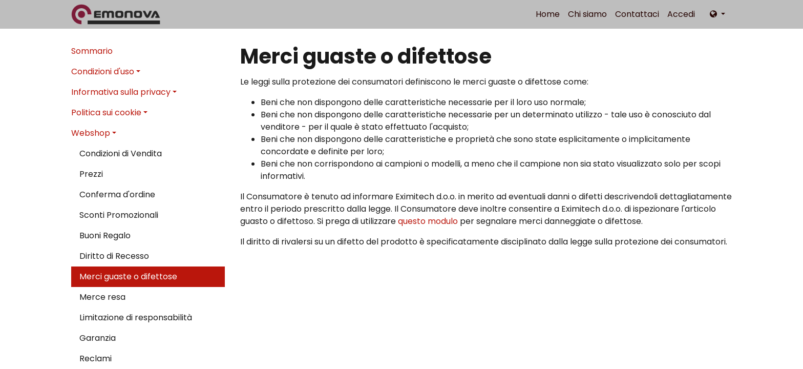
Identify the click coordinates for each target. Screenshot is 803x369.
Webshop (90, 133)
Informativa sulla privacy (121, 92)
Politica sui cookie (106, 112)
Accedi (681, 14)
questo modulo (428, 221)
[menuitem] (548, 14)
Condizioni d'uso (102, 71)
